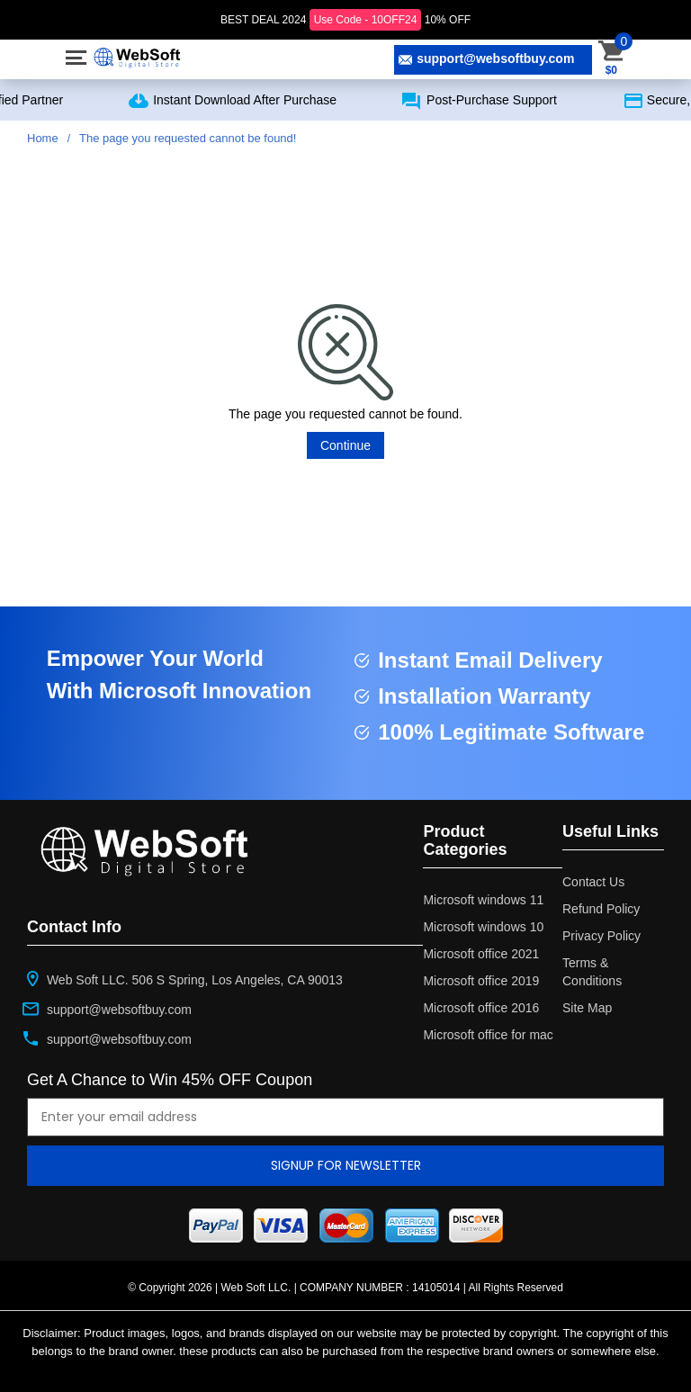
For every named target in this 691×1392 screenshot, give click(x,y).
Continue (345, 445)
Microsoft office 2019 (481, 981)
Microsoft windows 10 (483, 927)
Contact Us (593, 882)
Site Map (587, 1008)
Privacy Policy (601, 936)
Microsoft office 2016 (481, 1008)
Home (42, 138)
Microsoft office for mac (487, 1035)
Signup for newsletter (346, 1165)
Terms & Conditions (592, 972)
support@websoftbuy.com (486, 59)
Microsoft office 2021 (481, 954)
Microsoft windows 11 (483, 900)
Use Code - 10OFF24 (365, 19)
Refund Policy (601, 909)
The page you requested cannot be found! (187, 138)
